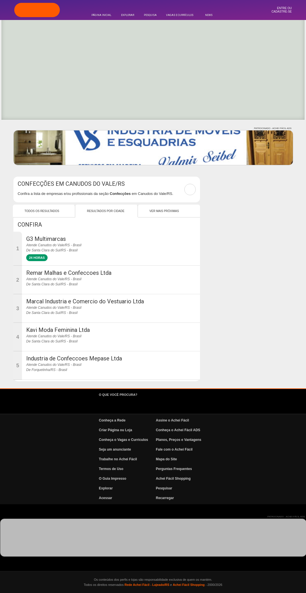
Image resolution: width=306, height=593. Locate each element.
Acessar (105, 498)
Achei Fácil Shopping (173, 479)
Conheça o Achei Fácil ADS (178, 430)
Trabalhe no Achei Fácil (118, 459)
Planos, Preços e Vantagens (178, 440)
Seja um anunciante (115, 449)
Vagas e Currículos (179, 15)
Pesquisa (150, 15)
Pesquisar (164, 488)
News (209, 15)
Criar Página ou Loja (115, 430)
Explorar (127, 15)
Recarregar (165, 498)
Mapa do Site (166, 459)
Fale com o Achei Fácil (174, 449)
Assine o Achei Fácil (172, 420)
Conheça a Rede (112, 420)
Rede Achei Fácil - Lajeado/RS (147, 584)
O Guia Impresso (112, 479)
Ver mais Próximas (164, 211)
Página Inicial (101, 15)
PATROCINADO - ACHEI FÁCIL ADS (272, 128)
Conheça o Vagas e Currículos (123, 440)
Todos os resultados (42, 211)
